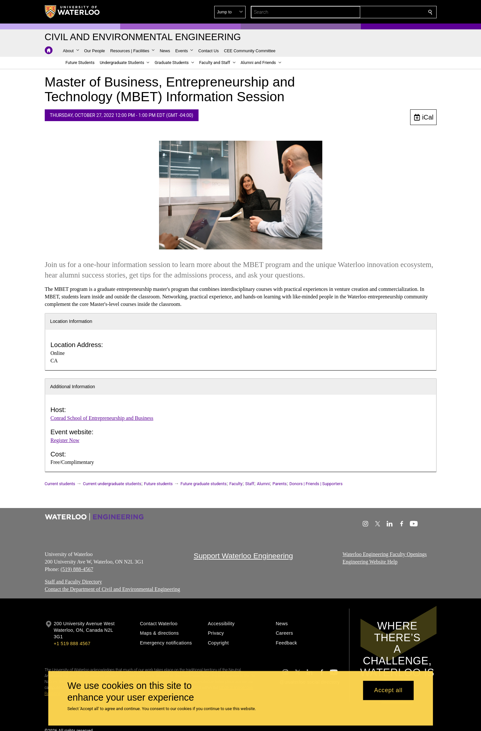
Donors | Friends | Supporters (316, 483)
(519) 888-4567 (76, 569)
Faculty (235, 483)
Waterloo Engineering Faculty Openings (385, 554)
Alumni (263, 483)
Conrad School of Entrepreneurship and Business (102, 418)
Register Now (65, 440)
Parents (280, 483)
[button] (383, 12)
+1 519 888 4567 (72, 643)
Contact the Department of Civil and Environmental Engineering (112, 589)
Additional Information (72, 386)
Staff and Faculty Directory (73, 581)
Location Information (71, 321)
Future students (158, 483)
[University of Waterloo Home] (72, 11)
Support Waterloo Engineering (243, 555)
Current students (60, 483)
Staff (249, 483)
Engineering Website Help (370, 561)
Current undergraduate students (112, 483)
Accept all (388, 690)
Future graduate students (204, 483)
